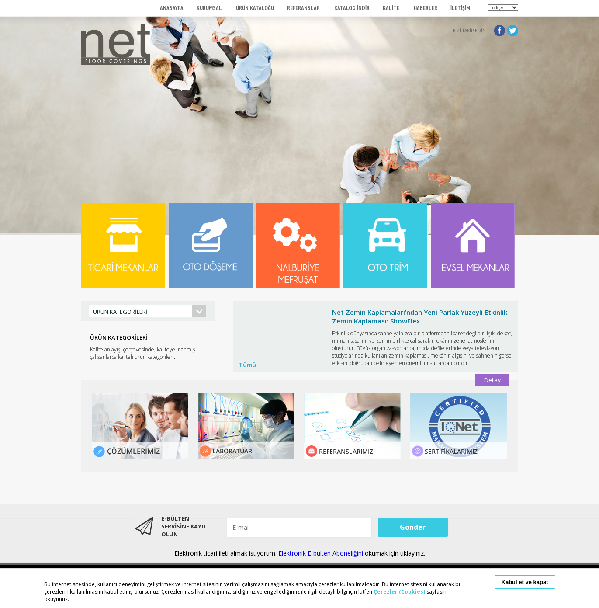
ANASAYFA (172, 8)
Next (507, 344)
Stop (514, 298)
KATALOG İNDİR (352, 8)
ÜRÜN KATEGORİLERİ (120, 312)
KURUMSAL (210, 8)
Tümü (247, 364)
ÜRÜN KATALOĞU (255, 8)
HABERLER (425, 8)
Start (507, 298)
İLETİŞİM (460, 8)
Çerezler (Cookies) (399, 591)
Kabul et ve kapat (525, 582)
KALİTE (392, 8)
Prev (245, 344)
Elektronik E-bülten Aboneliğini (321, 553)
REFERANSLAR (304, 8)
